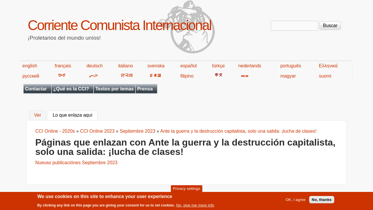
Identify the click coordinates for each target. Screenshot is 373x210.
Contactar (36, 88)
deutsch (95, 65)
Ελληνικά (328, 65)
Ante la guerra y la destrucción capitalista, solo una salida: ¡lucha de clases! (238, 131)
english (29, 65)
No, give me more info (195, 206)
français (63, 65)
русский (30, 76)
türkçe (218, 65)
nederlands (249, 65)
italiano (125, 65)
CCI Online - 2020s (55, 131)
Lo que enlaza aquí (75, 114)
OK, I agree (295, 201)
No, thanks (322, 201)
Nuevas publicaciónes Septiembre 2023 (76, 162)
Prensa (145, 88)
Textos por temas (114, 88)
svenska (156, 65)
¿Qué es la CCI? (71, 88)
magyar (288, 76)
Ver (37, 115)
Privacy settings (186, 190)
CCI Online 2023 (97, 131)
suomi (325, 76)
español (188, 65)
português (290, 65)
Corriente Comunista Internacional (119, 25)
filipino (186, 76)
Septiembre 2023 (137, 131)
